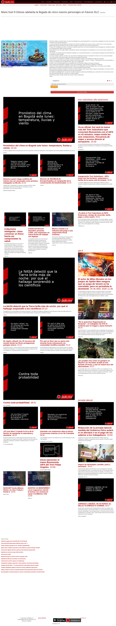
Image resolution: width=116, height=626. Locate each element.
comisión (65, 5)
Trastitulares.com (56, 623)
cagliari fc (37, 5)
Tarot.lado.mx (83, 618)
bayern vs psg (51, 5)
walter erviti (58, 5)
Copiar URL (54, 86)
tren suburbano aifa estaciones (93, 99)
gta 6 (80, 250)
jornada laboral (85, 400)
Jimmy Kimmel (43, 5)
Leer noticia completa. (82, 92)
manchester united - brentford (74, 5)
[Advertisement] (58, 29)
